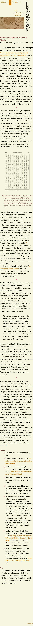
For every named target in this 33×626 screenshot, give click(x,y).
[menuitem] (16, 11)
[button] (8, 2)
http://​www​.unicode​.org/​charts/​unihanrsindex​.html (18, 459)
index (16, 2)
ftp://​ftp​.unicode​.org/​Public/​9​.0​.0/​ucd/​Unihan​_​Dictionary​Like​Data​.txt (18, 536)
